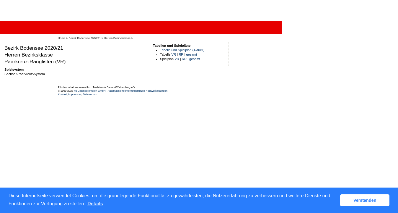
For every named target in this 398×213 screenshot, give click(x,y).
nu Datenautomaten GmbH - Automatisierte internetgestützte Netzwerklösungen (120, 90)
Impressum (74, 94)
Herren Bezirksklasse (117, 38)
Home (61, 38)
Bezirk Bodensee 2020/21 (84, 38)
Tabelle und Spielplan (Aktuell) (182, 50)
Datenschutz (90, 94)
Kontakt (62, 94)
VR (174, 54)
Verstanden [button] (364, 200)
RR (181, 54)
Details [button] (95, 203)
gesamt (191, 54)
